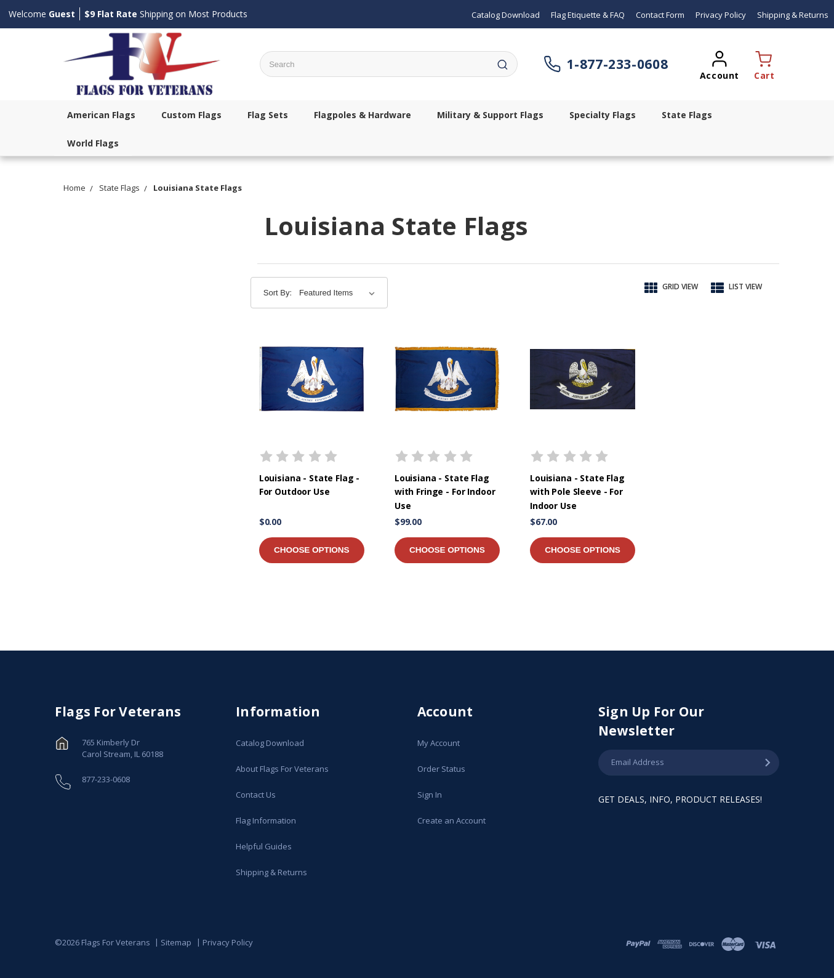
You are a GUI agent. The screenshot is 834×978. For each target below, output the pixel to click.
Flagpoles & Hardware (362, 114)
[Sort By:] (339, 293)
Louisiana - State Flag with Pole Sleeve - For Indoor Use (577, 491)
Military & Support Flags (490, 114)
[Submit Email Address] (767, 763)
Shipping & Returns (271, 872)
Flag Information (266, 820)
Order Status (441, 768)
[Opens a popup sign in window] (719, 64)
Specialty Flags (602, 114)
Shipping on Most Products (165, 14)
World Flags (93, 143)
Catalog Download (270, 742)
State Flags (687, 114)
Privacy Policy (227, 942)
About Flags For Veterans (282, 768)
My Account (438, 742)
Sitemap (176, 942)
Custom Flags (191, 114)
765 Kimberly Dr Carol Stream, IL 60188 (122, 748)
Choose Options (311, 550)
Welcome (42, 14)
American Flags (101, 114)
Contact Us (256, 794)
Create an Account (451, 820)
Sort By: (277, 292)
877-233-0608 (106, 779)
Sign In (429, 794)
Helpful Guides (264, 846)
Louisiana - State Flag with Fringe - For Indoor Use (445, 491)
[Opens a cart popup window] (761, 64)
